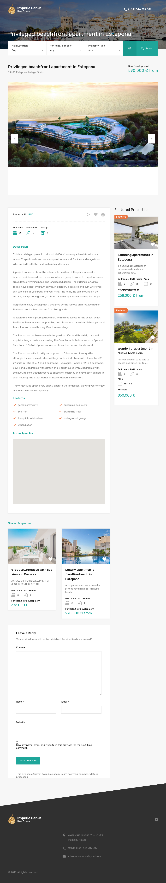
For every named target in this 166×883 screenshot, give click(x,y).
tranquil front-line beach (31, 418)
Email (65, 702)
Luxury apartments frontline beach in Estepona (79, 574)
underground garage (75, 418)
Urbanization (25, 425)
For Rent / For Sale (60, 45)
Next (151, 139)
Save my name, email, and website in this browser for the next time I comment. (54, 747)
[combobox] (27, 50)
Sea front (23, 412)
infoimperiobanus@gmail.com (84, 856)
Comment (21, 647)
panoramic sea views (75, 405)
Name (20, 702)
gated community (28, 405)
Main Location (20, 45)
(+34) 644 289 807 (139, 9)
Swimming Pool (72, 412)
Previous (14, 139)
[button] (58, 467)
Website (20, 722)
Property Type (96, 45)
